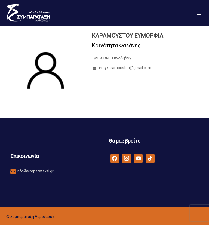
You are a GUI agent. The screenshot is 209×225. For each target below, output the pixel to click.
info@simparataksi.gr (35, 171)
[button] (200, 13)
